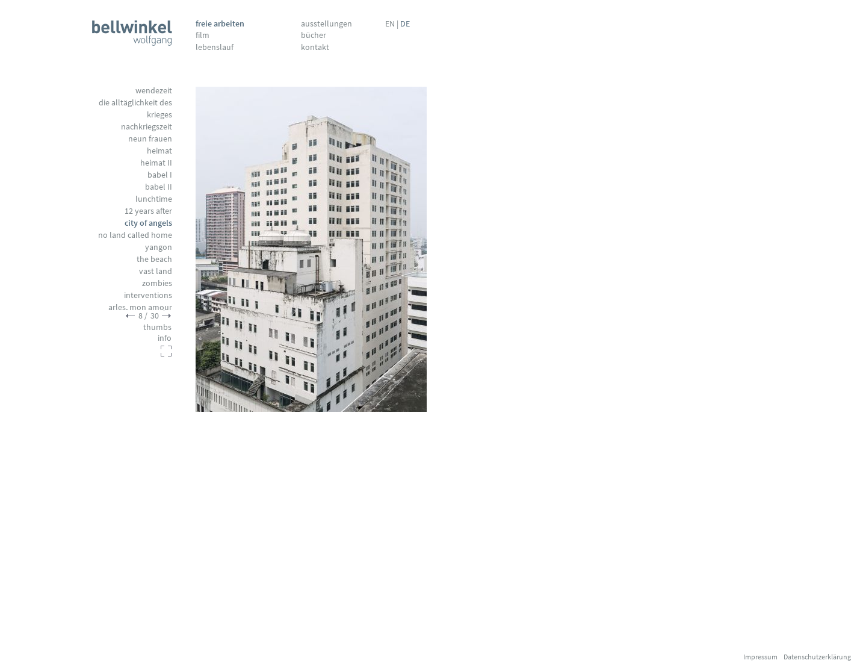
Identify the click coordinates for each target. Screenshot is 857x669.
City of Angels (148, 222)
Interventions (148, 295)
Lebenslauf (215, 47)
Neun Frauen (150, 138)
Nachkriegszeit (146, 126)
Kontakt (315, 47)
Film (202, 35)
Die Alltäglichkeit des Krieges (135, 108)
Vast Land (155, 271)
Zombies (157, 283)
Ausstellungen (326, 23)
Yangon (158, 246)
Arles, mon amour (140, 307)
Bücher (313, 35)
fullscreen (166, 351)
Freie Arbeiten (220, 23)
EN (390, 23)
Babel (159, 174)
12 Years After (148, 210)
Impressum (760, 656)
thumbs (157, 327)
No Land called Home (135, 234)
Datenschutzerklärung (817, 656)
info (165, 337)
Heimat (159, 150)
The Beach (154, 259)
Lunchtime (153, 198)
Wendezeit (153, 90)
